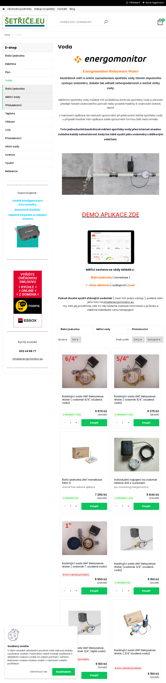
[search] (106, 23)
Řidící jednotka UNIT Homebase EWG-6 (144, 398)
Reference (11, 171)
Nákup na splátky (44, 9)
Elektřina (10, 64)
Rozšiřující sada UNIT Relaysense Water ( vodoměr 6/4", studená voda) (74, 401)
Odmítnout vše (38, 671)
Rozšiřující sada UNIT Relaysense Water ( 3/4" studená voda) (110, 588)
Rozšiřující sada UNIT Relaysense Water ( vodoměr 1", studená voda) (110, 493)
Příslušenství (13, 105)
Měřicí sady (12, 97)
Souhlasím (63, 672)
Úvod (7, 34)
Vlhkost (10, 121)
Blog (72, 9)
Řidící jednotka (14, 55)
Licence (10, 154)
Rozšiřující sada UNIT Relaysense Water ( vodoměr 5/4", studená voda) (110, 401)
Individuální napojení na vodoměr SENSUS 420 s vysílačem (74, 490)
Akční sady (12, 146)
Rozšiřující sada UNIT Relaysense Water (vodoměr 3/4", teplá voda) (74, 586)
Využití (9, 163)
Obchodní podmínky (19, 9)
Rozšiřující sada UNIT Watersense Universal (145, 585)
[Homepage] (3, 9)
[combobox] (138, 339)
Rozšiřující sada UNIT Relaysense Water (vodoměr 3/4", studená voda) (145, 493)
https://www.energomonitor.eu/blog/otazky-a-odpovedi (94, 646)
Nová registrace (155, 2)
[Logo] (24, 22)
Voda (8, 80)
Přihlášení (134, 2)
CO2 (8, 130)
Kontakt (62, 9)
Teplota (10, 113)
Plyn (7, 72)
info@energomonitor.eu (27, 359)
